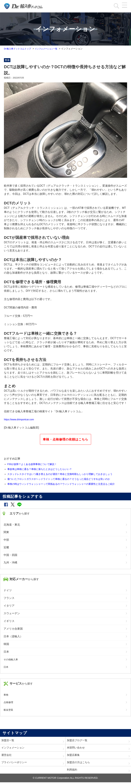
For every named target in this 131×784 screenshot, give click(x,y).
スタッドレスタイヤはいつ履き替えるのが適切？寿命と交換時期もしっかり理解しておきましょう (59, 474)
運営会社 (6, 755)
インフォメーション (13, 748)
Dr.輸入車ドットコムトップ (18, 48)
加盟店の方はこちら (79, 763)
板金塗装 (8, 709)
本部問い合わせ (76, 748)
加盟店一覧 (8, 740)
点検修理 (8, 702)
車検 (6, 694)
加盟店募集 (74, 755)
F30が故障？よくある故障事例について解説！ (32, 464)
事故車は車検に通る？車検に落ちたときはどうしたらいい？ (39, 469)
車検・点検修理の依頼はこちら (65, 439)
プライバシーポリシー (15, 763)
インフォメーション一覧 (50, 48)
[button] (6, 504)
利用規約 (72, 771)
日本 (6, 667)
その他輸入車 (11, 659)
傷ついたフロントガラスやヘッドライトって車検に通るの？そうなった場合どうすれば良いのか (58, 479)
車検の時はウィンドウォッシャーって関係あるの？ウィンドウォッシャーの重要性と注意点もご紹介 (61, 484)
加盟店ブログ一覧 (78, 740)
